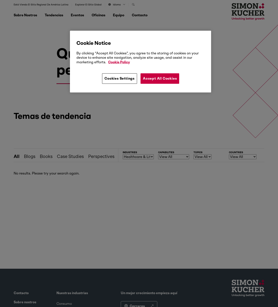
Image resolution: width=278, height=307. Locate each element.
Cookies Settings (119, 78)
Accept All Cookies (160, 78)
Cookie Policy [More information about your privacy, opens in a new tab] (119, 62)
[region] (140, 61)
